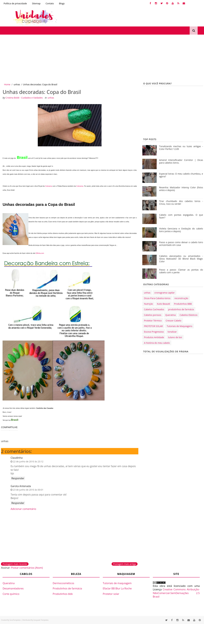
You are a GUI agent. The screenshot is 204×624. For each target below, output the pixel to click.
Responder (17, 478)
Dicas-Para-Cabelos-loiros (157, 298)
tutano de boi (175, 337)
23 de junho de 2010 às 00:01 (28, 489)
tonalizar (172, 331)
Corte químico (11, 594)
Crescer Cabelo (173, 320)
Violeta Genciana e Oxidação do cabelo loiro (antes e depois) (181, 230)
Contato (50, 3)
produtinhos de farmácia (181, 309)
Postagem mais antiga (124, 563)
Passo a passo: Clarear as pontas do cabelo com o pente (181, 271)
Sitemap (36, 3)
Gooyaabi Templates (40, 620)
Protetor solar (111, 594)
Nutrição (148, 303)
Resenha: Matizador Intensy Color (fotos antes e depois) (181, 189)
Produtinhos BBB (183, 303)
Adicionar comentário (23, 509)
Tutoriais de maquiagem (117, 583)
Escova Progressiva (154, 331)
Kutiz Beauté (163, 303)
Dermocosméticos (63, 583)
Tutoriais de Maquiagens (179, 326)
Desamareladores (13, 588)
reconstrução (181, 298)
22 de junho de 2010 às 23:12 (28, 461)
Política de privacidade (15, 3)
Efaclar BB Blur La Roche (117, 588)
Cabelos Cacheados (154, 309)
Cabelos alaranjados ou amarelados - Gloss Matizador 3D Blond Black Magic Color (181, 258)
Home (7, 84)
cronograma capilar (164, 292)
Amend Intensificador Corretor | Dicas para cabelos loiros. (181, 161)
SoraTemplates (15, 620)
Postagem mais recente (15, 563)
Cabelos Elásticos (188, 314)
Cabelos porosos (152, 314)
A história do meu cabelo (157, 342)
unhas (17, 84)
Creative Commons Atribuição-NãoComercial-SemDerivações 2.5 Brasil (176, 593)
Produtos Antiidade (154, 337)
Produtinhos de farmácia (67, 588)
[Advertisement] (95, 58)
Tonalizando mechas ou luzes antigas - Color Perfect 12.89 (181, 147)
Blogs (62, 3)
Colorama (48, 186)
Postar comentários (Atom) (27, 567)
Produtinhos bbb (63, 594)
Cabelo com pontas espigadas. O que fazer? (181, 216)
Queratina (170, 314)
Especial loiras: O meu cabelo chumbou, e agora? (181, 175)
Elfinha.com (40, 253)
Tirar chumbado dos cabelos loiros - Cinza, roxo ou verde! (181, 202)
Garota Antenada (21, 486)
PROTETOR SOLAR (153, 326)
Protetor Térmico (153, 320)
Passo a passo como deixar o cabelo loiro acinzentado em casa (181, 243)
